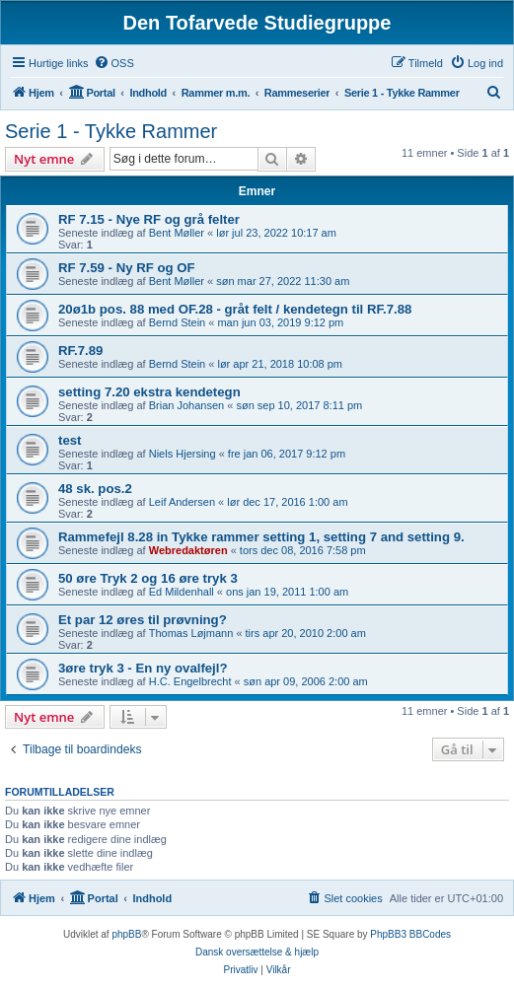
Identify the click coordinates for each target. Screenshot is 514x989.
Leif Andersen (182, 502)
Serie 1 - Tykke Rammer (111, 131)
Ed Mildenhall (181, 592)
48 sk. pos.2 (95, 488)
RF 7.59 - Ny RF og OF (126, 267)
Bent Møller (176, 233)
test (69, 440)
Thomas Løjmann (191, 633)
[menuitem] (114, 63)
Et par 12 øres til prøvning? (142, 619)
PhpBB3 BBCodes (410, 934)
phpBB (126, 934)
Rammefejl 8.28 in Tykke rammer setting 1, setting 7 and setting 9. (261, 537)
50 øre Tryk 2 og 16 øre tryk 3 (148, 578)
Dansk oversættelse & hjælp (257, 952)
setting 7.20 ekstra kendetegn (149, 392)
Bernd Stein (177, 322)
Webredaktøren (188, 550)
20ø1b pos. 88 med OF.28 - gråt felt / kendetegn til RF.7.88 (234, 309)
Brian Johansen (186, 405)
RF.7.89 (80, 350)
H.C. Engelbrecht (190, 681)
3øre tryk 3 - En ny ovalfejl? (143, 668)
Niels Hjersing (182, 453)
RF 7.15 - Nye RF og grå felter (149, 219)
